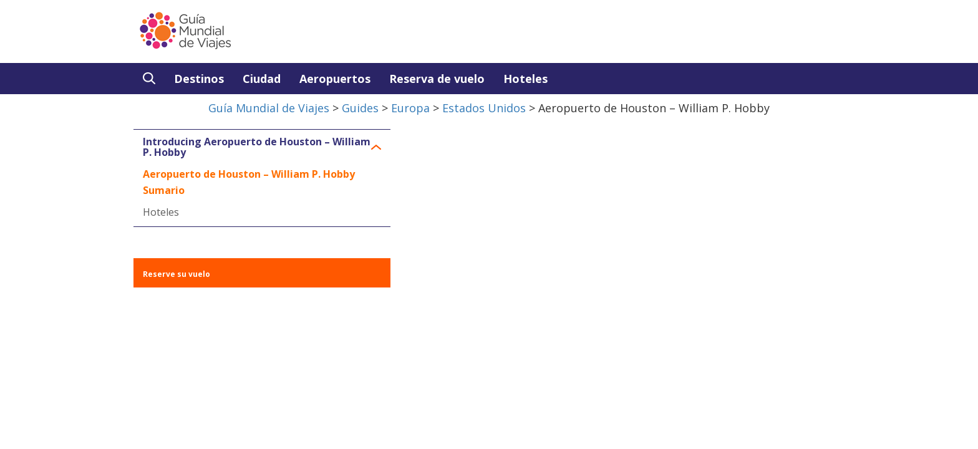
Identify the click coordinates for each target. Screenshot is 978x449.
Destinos (199, 78)
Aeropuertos (334, 78)
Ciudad (262, 78)
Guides (360, 107)
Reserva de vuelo (437, 78)
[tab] (261, 147)
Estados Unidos (484, 107)
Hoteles (525, 78)
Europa (410, 107)
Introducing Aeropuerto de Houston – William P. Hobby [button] (256, 147)
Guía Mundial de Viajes (268, 107)
